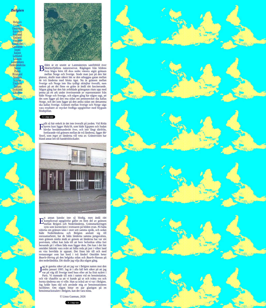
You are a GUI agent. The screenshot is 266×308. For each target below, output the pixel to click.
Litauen (17, 58)
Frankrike (17, 43)
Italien (17, 52)
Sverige (17, 80)
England (17, 34)
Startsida (17, 98)
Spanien (17, 77)
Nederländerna (17, 64)
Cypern (17, 25)
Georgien (17, 46)
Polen (17, 70)
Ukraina (17, 92)
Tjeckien (17, 83)
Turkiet (17, 86)
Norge (17, 67)
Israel (17, 49)
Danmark (17, 28)
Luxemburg (17, 61)
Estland (17, 37)
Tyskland (17, 89)
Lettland (17, 55)
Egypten (17, 31)
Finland (17, 40)
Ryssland (17, 74)
